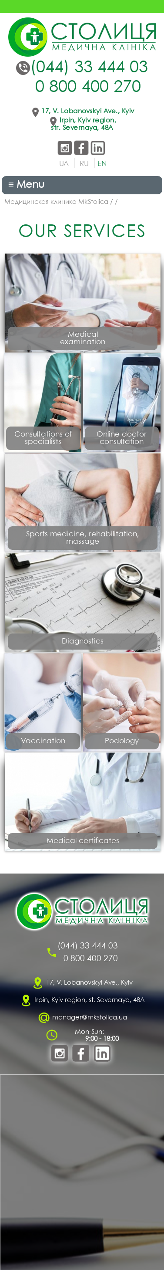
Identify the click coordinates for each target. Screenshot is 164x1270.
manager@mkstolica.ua (89, 1018)
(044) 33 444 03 (89, 68)
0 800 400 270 (88, 87)
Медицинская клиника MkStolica (56, 202)
